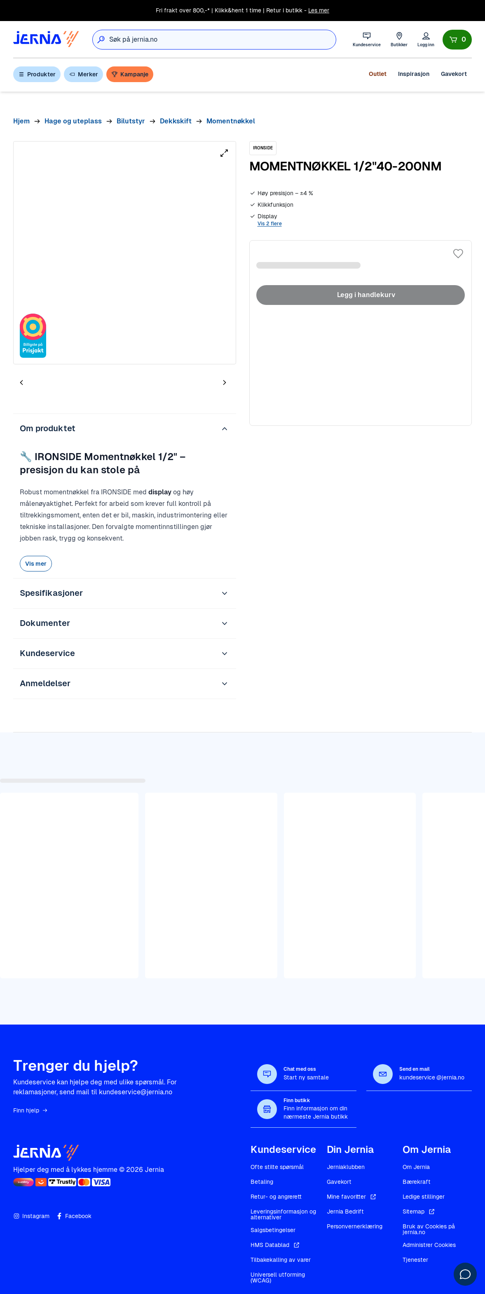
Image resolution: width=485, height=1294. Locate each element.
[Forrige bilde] (21, 382)
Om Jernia (416, 1167)
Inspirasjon (413, 74)
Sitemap (419, 1211)
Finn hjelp (30, 1110)
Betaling (262, 1182)
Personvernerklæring (354, 1226)
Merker (83, 74)
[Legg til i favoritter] (458, 254)
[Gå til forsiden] (46, 39)
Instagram (31, 1216)
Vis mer (36, 563)
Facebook (73, 1216)
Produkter (37, 74)
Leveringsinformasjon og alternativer (283, 1214)
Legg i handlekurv (360, 295)
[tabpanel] (124, 252)
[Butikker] (399, 39)
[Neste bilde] (224, 382)
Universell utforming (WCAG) (278, 1277)
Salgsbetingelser (273, 1230)
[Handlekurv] (457, 40)
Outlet (378, 74)
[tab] (46, 384)
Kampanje (129, 74)
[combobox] (222, 39)
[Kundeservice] (366, 39)
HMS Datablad (276, 1245)
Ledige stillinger (424, 1197)
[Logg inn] (426, 39)
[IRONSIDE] (262, 148)
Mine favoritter (352, 1196)
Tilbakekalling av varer (281, 1260)
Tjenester (415, 1260)
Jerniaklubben (346, 1167)
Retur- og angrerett (276, 1197)
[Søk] (101, 39)
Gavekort (454, 74)
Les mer (318, 10)
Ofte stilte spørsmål (277, 1167)
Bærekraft (417, 1182)
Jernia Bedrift (345, 1211)
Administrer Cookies (429, 1245)
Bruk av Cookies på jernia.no (429, 1229)
